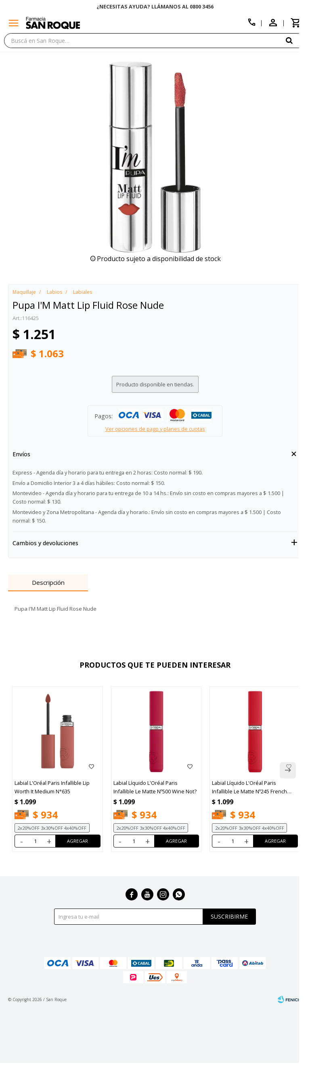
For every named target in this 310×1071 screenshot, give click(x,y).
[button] (296, 40)
